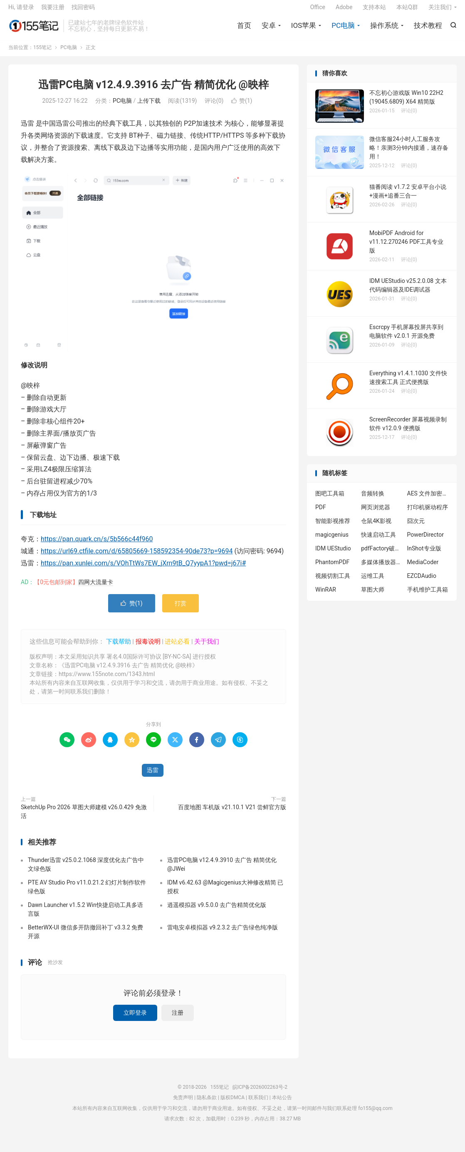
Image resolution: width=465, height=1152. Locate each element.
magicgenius (332, 541)
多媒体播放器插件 (382, 568)
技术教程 (428, 29)
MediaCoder (423, 568)
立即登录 (135, 1019)
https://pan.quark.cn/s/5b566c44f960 (97, 546)
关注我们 (440, 10)
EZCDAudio (421, 582)
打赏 (180, 609)
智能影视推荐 (332, 527)
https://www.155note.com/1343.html (107, 680)
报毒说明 (148, 648)
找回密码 (83, 10)
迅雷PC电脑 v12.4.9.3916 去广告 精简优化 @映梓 (153, 91)
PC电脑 (343, 29)
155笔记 (33, 29)
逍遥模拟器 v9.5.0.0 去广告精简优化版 (216, 911)
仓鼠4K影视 (376, 527)
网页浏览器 (375, 513)
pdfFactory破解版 (382, 554)
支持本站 (374, 10)
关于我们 (206, 648)
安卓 (269, 29)
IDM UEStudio (333, 554)
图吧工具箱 (329, 499)
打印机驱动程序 (427, 513)
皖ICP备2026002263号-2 (259, 1093)
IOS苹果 (303, 29)
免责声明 (183, 1104)
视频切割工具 (332, 582)
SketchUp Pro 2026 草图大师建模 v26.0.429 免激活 (84, 817)
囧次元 (416, 527)
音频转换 (372, 499)
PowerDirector (425, 541)
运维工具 (372, 582)
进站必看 (177, 648)
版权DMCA (232, 1104)
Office (317, 10)
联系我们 (258, 1104)
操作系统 (384, 29)
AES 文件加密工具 (428, 499)
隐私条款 (207, 1104)
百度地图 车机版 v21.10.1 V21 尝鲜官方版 (232, 813)
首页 (244, 29)
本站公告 (282, 1104)
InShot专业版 (424, 554)
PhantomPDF (332, 568)
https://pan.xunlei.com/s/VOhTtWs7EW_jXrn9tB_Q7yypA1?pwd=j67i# (143, 569)
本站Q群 (407, 10)
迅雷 (152, 776)
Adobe (344, 10)
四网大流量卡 (95, 588)
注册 (177, 1019)
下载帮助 (117, 648)
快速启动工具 (378, 541)
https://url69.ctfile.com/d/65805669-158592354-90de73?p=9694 (137, 557)
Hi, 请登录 (21, 10)
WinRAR (325, 595)
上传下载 (149, 107)
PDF (320, 513)
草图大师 (372, 595)
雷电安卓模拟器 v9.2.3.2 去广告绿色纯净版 (222, 933)
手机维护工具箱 (427, 595)
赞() (241, 107)
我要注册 (52, 10)
